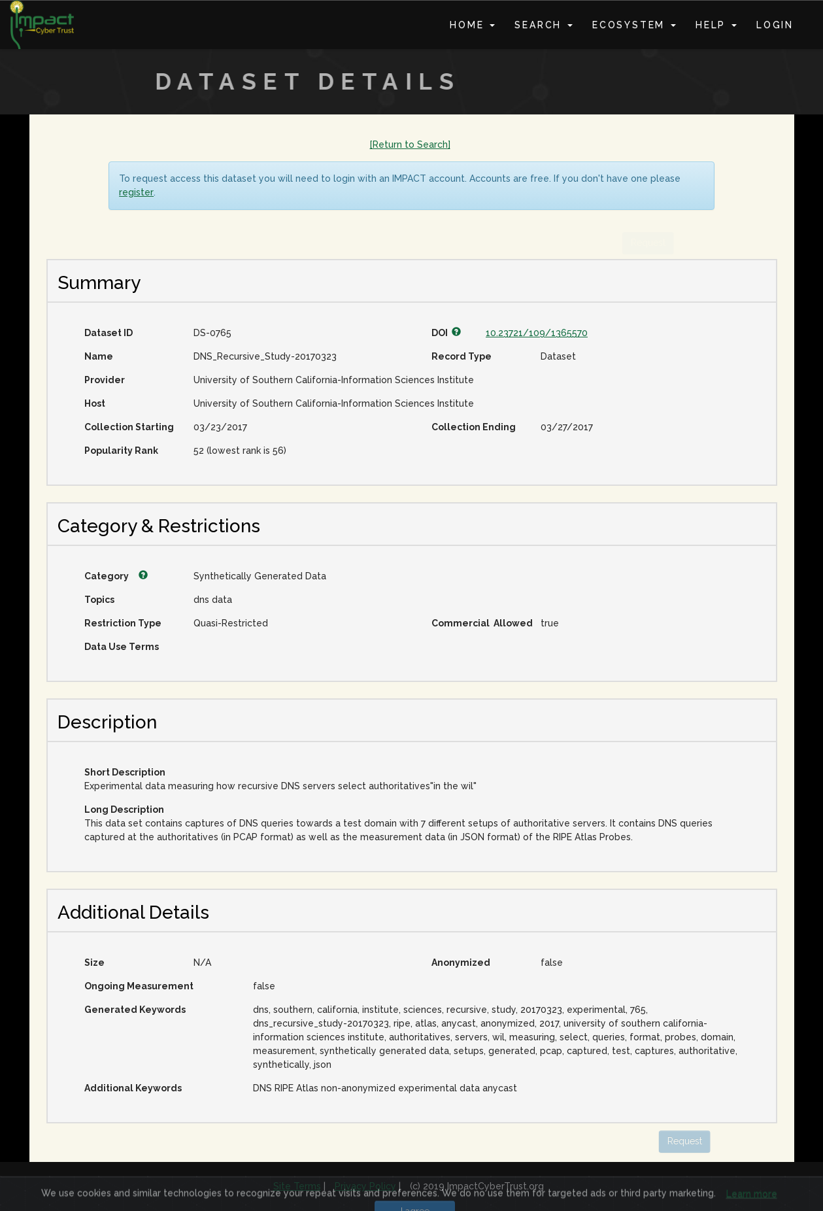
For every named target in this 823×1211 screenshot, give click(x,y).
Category (116, 576)
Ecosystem (634, 25)
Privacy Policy (365, 1186)
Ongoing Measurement (138, 986)
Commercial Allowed (481, 623)
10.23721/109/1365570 (537, 333)
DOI (446, 333)
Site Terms (297, 1186)
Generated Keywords (135, 1009)
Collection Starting (129, 427)
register (136, 192)
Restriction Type (122, 623)
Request (650, 1141)
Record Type (461, 356)
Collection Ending (473, 427)
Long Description (124, 809)
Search (543, 25)
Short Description (124, 772)
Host (94, 403)
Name (98, 356)
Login (775, 25)
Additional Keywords (133, 1088)
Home (472, 25)
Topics (99, 599)
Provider (104, 380)
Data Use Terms (121, 646)
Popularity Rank (121, 450)
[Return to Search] (410, 144)
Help (716, 25)
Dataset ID (108, 333)
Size (94, 962)
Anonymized (460, 962)
